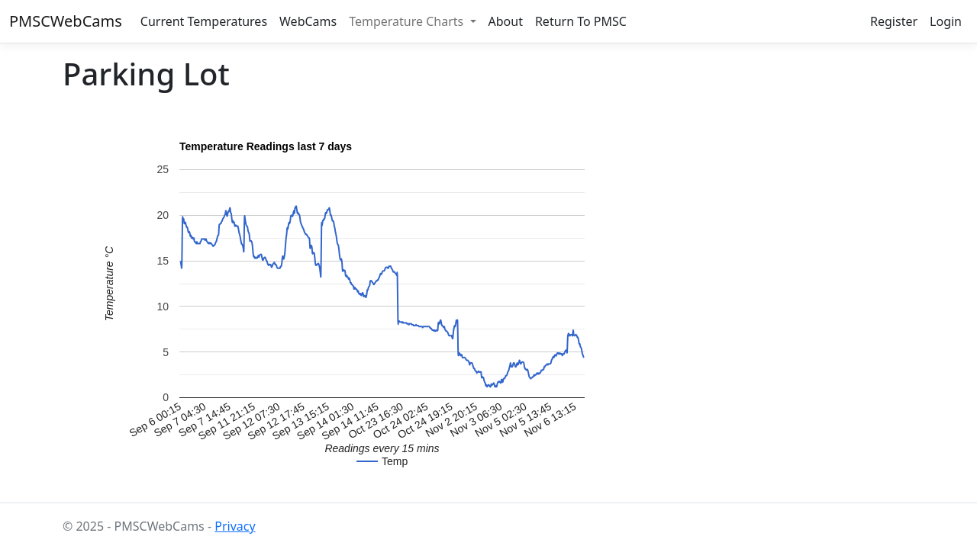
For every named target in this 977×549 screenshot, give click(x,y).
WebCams (308, 21)
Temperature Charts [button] (407, 21)
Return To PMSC (581, 21)
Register (893, 21)
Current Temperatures (203, 21)
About (505, 21)
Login (946, 21)
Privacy (234, 526)
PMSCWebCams (65, 21)
